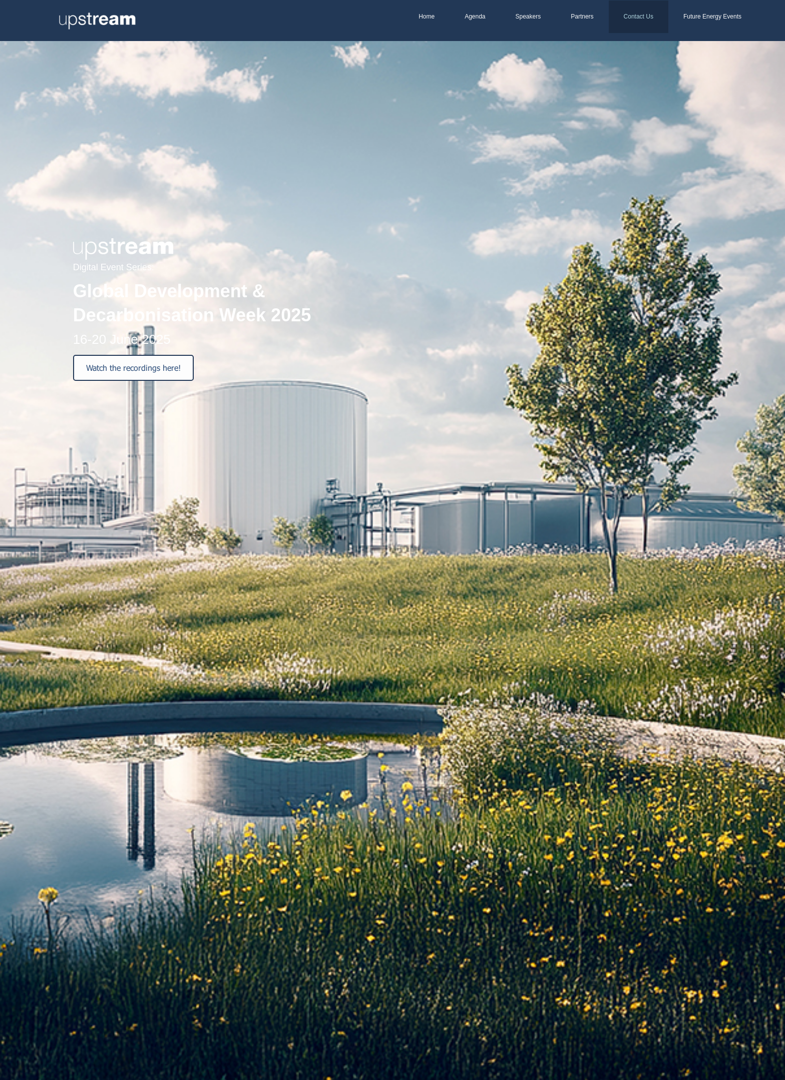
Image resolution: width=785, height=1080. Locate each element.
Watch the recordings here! (133, 367)
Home (427, 16)
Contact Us (638, 16)
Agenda (475, 16)
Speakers (528, 16)
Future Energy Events (712, 16)
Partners (582, 16)
